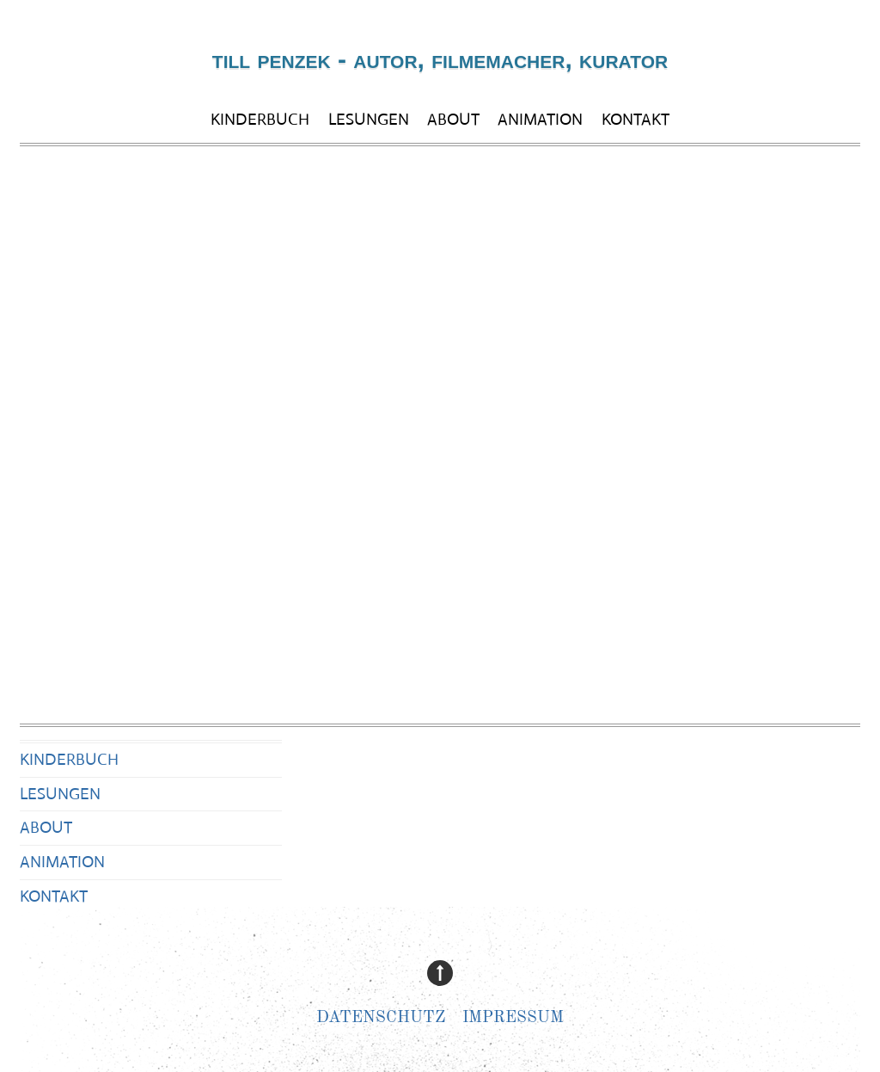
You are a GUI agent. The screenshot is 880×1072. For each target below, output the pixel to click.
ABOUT (453, 119)
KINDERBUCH (260, 119)
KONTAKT (635, 119)
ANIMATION (540, 119)
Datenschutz (380, 1018)
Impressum (513, 1018)
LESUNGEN (368, 119)
